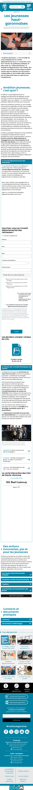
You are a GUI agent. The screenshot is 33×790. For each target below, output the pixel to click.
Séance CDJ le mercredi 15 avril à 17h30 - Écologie (16, 279)
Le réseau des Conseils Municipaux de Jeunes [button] (16, 368)
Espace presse (23, 776)
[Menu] (29, 7)
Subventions (9, 776)
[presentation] (15, 324)
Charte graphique (9, 780)
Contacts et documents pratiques (11, 612)
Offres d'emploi (23, 771)
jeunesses (7, 28)
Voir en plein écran (16, 478)
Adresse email (6, 267)
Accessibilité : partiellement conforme (9, 771)
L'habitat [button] (5, 584)
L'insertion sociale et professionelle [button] (15, 580)
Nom (3, 246)
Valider (16, 332)
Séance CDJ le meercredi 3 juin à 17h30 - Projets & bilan (16, 286)
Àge (3, 253)
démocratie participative (20, 28)
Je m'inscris (16, 720)
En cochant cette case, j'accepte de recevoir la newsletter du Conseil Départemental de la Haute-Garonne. (24, 297)
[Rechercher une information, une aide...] (17, 7)
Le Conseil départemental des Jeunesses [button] (13, 161)
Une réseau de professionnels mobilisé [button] (13, 574)
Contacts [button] (6, 620)
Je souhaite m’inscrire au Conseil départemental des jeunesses (16, 305)
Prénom (4, 239)
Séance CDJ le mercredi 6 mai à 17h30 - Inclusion (16, 283)
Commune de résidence (9, 260)
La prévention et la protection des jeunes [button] (15, 590)
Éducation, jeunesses (16, 596)
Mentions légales (23, 780)
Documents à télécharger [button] (12, 624)
